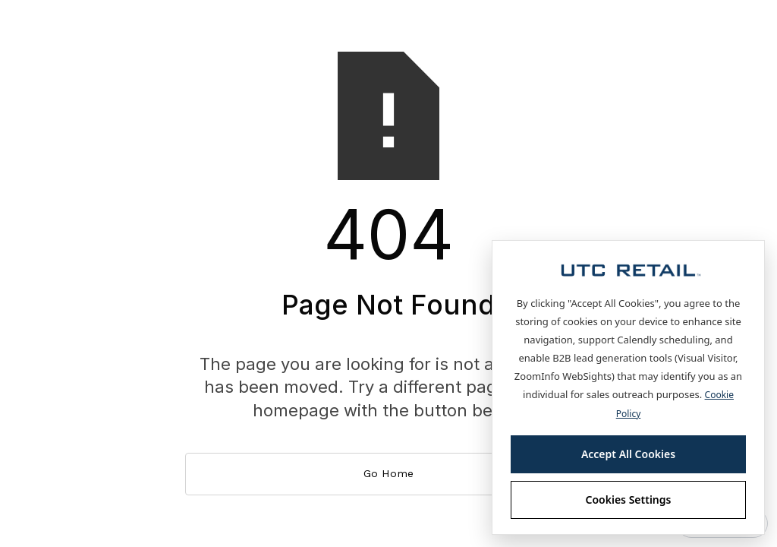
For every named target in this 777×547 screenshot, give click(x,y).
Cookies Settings (629, 499)
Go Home (388, 473)
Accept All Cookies (628, 454)
